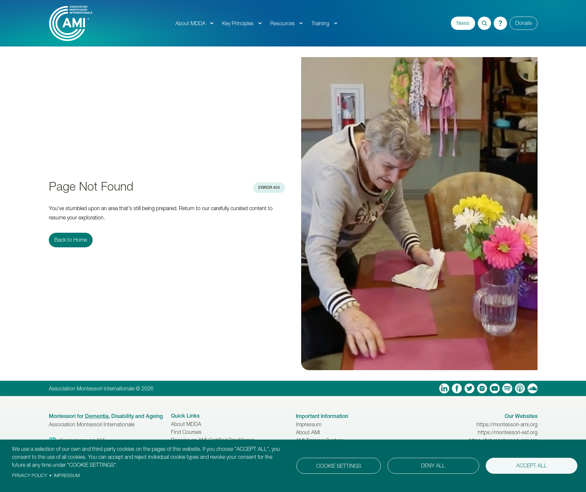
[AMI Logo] (110, 23)
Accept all (531, 465)
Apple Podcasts (520, 388)
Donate (523, 23)
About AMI (308, 432)
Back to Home (70, 240)
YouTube (495, 388)
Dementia (97, 416)
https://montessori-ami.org (507, 424)
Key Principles (238, 23)
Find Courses (186, 432)
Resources (282, 23)
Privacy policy (29, 475)
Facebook (457, 388)
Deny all (433, 465)
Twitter (469, 388)
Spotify (507, 388)
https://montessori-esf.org (508, 432)
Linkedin (444, 388)
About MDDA (190, 23)
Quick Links (185, 416)
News (463, 23)
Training (320, 23)
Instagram (482, 388)
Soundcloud (533, 388)
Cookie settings (338, 466)
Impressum (308, 424)
